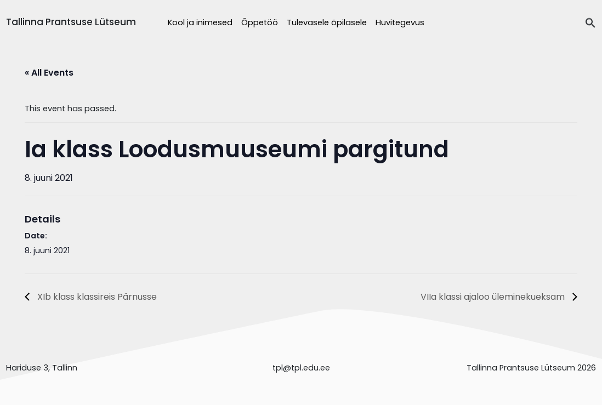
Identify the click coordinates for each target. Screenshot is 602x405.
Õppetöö (259, 22)
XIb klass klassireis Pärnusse (96, 296)
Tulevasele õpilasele (327, 22)
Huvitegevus (400, 22)
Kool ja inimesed (200, 22)
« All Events (49, 72)
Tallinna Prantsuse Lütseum (71, 21)
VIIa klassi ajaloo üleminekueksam (494, 296)
